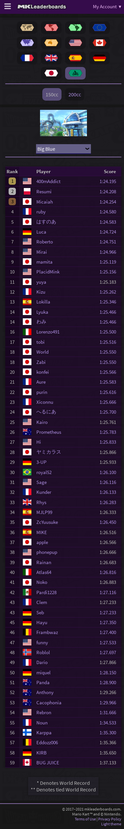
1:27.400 (110, 632)
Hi (38, 442)
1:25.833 (110, 442)
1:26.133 (110, 492)
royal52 (44, 472)
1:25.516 (110, 342)
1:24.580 (110, 211)
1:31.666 (110, 712)
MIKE (41, 532)
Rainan (43, 562)
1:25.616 (110, 392)
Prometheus (48, 432)
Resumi (44, 191)
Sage (41, 482)
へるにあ (46, 411)
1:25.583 (110, 382)
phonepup (46, 552)
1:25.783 (110, 432)
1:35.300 (110, 732)
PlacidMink (48, 272)
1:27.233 (110, 612)
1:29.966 (110, 702)
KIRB (41, 752)
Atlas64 (43, 572)
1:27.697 (110, 652)
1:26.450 (110, 522)
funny (42, 642)
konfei (42, 372)
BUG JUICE (47, 762)
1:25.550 (110, 352)
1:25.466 (110, 312)
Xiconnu (44, 402)
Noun (42, 722)
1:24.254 (110, 202)
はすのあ (46, 221)
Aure (41, 382)
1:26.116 (110, 482)
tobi (40, 342)
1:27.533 (110, 642)
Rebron (43, 712)
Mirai (41, 252)
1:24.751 (110, 242)
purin (41, 392)
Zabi (41, 362)
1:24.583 (110, 222)
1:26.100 (110, 472)
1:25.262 (110, 292)
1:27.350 (110, 622)
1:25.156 (110, 272)
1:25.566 (110, 372)
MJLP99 (44, 512)
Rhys (41, 502)
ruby (41, 211)
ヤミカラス (48, 452)
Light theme (111, 823)
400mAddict (48, 181)
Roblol (43, 652)
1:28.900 (110, 682)
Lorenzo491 (48, 332)
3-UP (41, 462)
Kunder (43, 492)
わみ (41, 321)
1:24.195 (110, 181)
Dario (42, 662)
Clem (41, 602)
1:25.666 (110, 402)
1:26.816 (110, 572)
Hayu (41, 622)
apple (42, 542)
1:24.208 (110, 191)
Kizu (40, 292)
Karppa (44, 732)
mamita (44, 262)
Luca (41, 232)
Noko (41, 582)
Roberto (44, 242)
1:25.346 (110, 302)
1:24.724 (110, 232)
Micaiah (44, 202)
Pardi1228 (46, 592)
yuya (41, 282)
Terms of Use (85, 818)
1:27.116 (110, 592)
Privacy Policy (109, 818)
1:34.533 (110, 722)
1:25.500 (110, 332)
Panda (43, 682)
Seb (40, 612)
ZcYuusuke (47, 522)
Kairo (42, 422)
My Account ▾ (107, 6)
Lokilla (43, 302)
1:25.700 (110, 412)
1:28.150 (110, 672)
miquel (43, 672)
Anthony (45, 692)
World (42, 352)
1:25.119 (110, 262)
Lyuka (42, 312)
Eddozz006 (47, 742)
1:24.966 (110, 252)
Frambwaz (47, 632)
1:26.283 (110, 502)
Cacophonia (49, 702)
